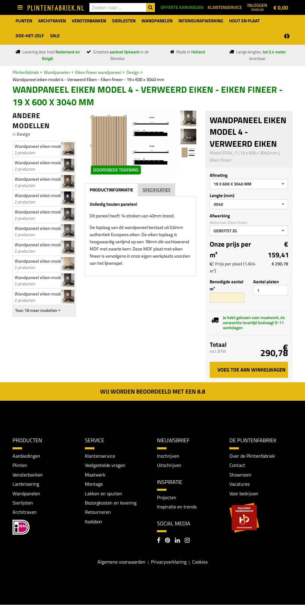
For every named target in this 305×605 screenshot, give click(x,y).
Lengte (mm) (222, 195)
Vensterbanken (28, 474)
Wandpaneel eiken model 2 (41, 261)
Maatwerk (95, 474)
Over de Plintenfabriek (252, 455)
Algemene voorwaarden (121, 562)
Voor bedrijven (243, 493)
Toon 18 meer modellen (37, 310)
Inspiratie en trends (177, 506)
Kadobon (93, 521)
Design (132, 72)
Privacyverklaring (168, 562)
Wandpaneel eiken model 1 (41, 146)
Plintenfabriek (26, 72)
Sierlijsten (23, 503)
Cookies (200, 562)
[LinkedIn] (177, 541)
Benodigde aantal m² (226, 285)
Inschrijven (168, 455)
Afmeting (219, 175)
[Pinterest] (167, 541)
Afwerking (220, 215)
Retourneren (98, 512)
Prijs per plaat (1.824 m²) (232, 267)
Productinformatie (111, 213)
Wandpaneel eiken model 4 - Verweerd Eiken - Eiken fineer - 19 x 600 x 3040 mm (88, 79)
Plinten (20, 465)
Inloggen (257, 7)
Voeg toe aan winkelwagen (251, 370)
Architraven (25, 512)
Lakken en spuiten (103, 493)
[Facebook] (158, 541)
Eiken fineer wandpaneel (98, 72)
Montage (94, 484)
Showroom (240, 474)
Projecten (166, 497)
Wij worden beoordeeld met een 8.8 (152, 391)
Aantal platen (266, 281)
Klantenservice (100, 455)
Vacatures (239, 484)
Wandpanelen (57, 72)
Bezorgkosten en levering (110, 503)
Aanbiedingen (26, 455)
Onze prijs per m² (230, 249)
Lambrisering (26, 484)
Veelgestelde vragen (105, 465)
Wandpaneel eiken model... (41, 162)
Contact (237, 465)
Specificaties (156, 213)
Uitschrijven (169, 465)
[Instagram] (187, 541)
